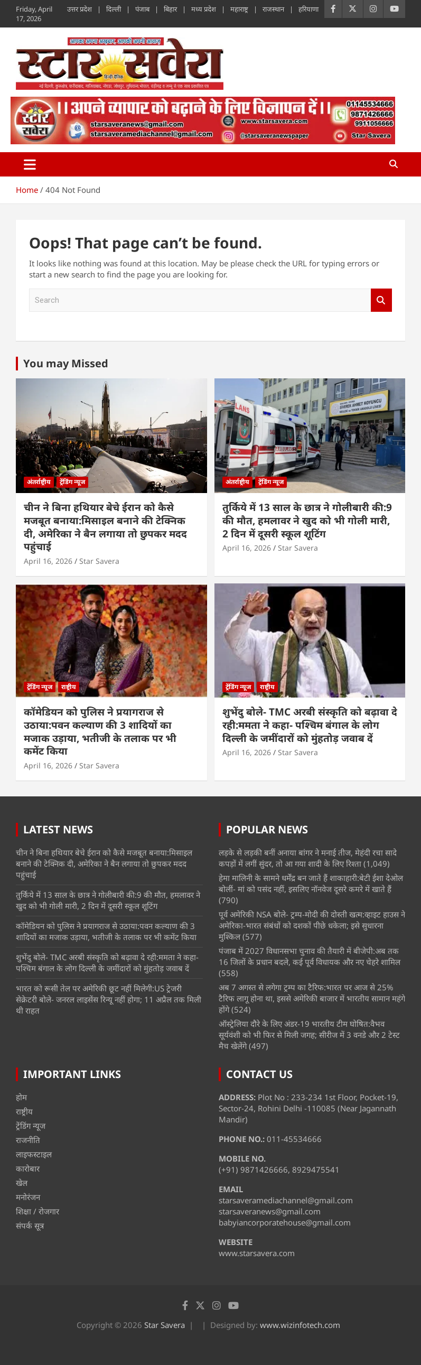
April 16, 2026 (48, 561)
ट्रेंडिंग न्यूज (72, 481)
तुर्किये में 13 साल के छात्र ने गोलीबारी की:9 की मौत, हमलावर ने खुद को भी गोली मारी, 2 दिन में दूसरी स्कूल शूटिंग (307, 520)
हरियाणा (308, 9)
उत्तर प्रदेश (79, 9)
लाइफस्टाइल (34, 1154)
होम (21, 1097)
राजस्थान (273, 9)
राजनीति (28, 1140)
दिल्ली (113, 9)
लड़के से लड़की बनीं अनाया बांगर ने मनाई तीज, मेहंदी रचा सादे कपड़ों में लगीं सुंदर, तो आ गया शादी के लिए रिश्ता (308, 858)
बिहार (170, 9)
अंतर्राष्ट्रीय (39, 481)
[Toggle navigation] (30, 164)
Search (381, 300)
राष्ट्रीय (68, 686)
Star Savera (99, 561)
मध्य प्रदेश (203, 9)
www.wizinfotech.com (300, 1325)
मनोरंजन (28, 1197)
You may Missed (65, 363)
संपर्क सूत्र (30, 1225)
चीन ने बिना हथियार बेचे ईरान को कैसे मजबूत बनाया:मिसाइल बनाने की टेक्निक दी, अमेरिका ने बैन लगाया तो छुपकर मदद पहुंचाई (105, 526)
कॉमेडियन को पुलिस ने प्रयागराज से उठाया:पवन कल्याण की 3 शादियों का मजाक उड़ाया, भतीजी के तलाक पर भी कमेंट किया (100, 731)
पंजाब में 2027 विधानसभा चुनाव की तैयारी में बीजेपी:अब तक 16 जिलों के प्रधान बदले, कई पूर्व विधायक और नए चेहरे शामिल (309, 956)
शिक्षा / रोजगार (37, 1211)
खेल (21, 1182)
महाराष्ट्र (239, 9)
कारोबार (28, 1168)
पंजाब (142, 9)
